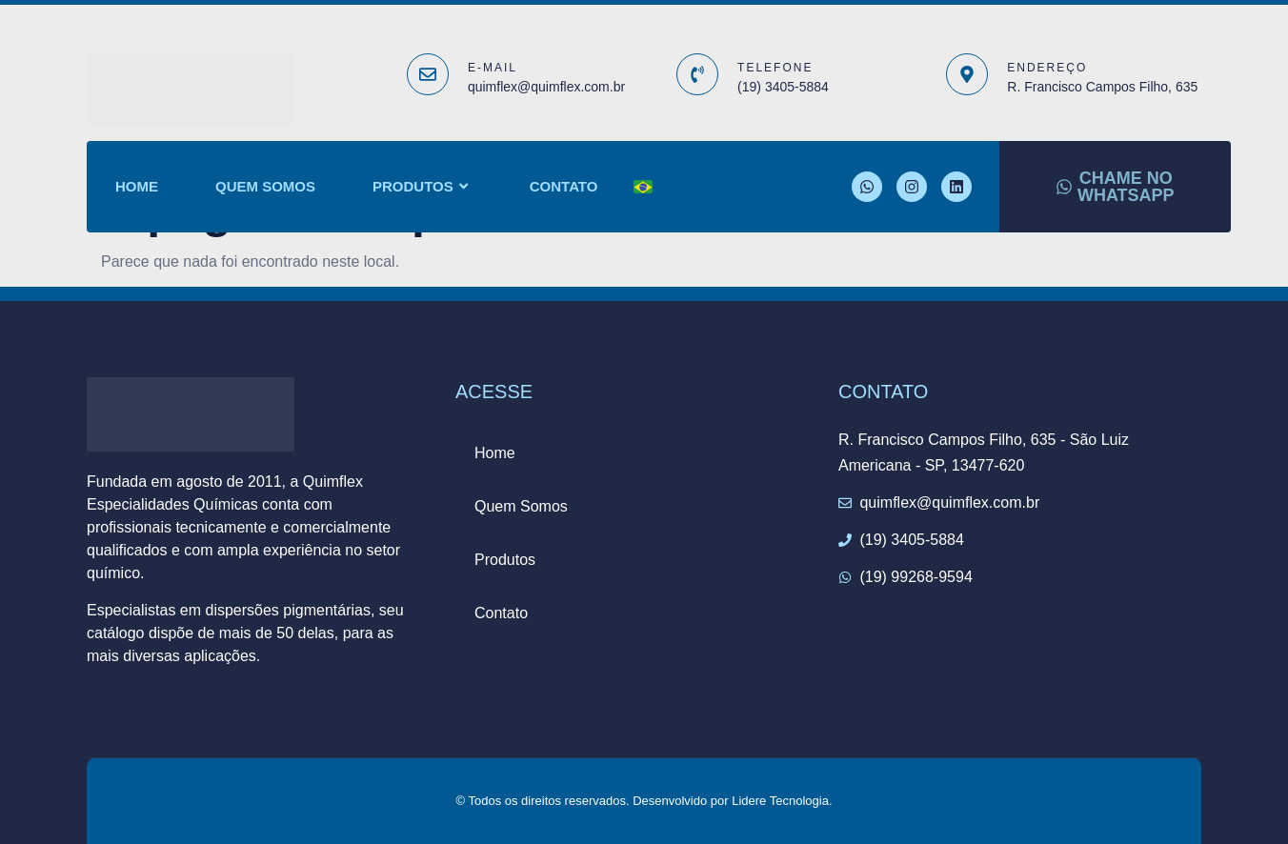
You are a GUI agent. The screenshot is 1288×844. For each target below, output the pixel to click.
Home (136, 186)
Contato (564, 186)
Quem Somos (265, 186)
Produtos (422, 187)
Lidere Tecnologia (780, 801)
